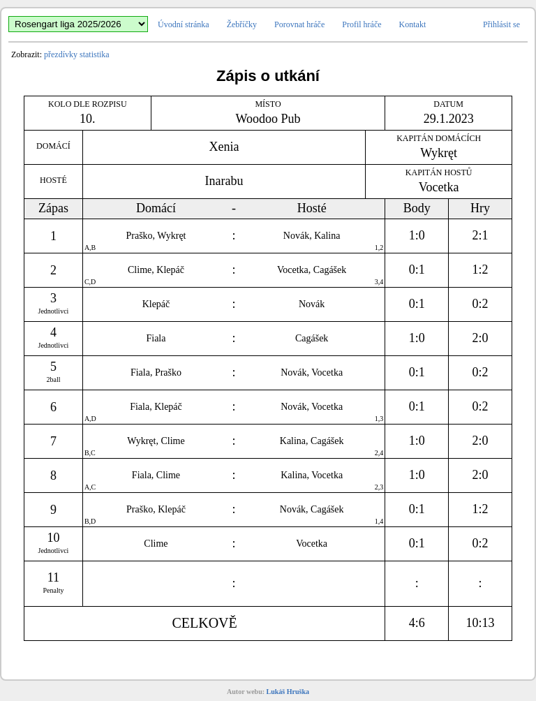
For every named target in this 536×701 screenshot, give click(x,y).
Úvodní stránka (183, 24)
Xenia (224, 147)
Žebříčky (242, 24)
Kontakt (412, 24)
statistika (95, 54)
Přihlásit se (501, 24)
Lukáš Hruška (288, 691)
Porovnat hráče (299, 24)
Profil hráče (361, 24)
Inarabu (224, 181)
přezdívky (60, 54)
